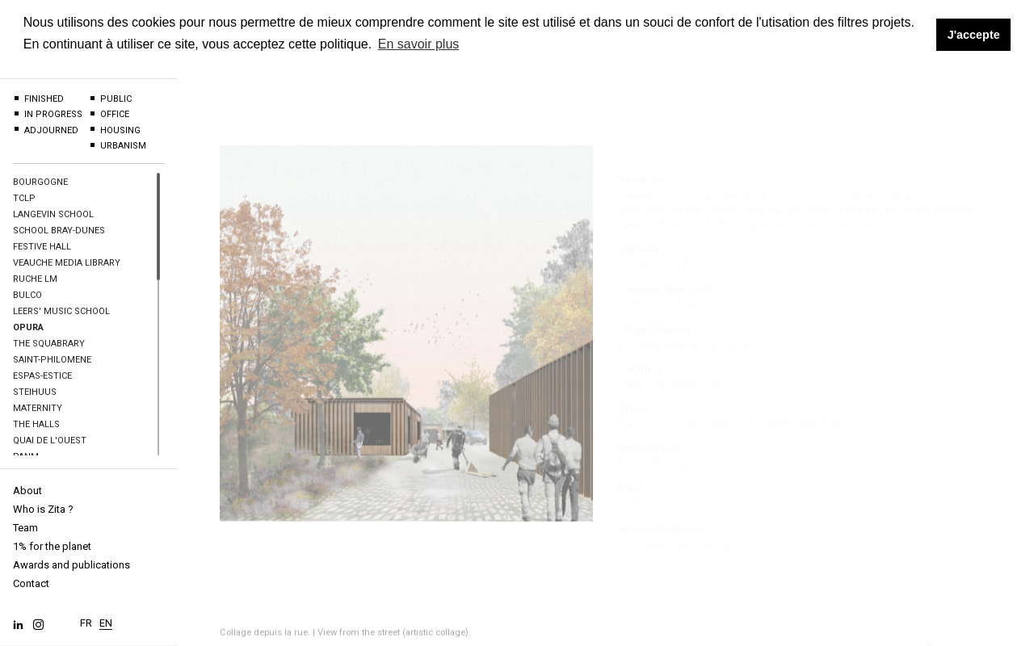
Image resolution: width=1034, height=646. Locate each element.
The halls (36, 424)
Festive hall (42, 246)
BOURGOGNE (40, 182)
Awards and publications (71, 565)
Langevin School (53, 214)
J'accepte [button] (974, 34)
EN (105, 619)
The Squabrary (49, 343)
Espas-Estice (42, 376)
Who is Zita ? (43, 509)
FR (86, 619)
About (27, 490)
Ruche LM (35, 279)
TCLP (24, 198)
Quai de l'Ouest (49, 440)
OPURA (28, 327)
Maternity (37, 408)
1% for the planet (52, 546)
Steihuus (35, 392)
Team (25, 528)
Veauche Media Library (66, 263)
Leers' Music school (61, 311)
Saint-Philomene (52, 359)
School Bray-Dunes (59, 230)
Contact (31, 583)
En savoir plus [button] (419, 44)
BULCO (27, 295)
